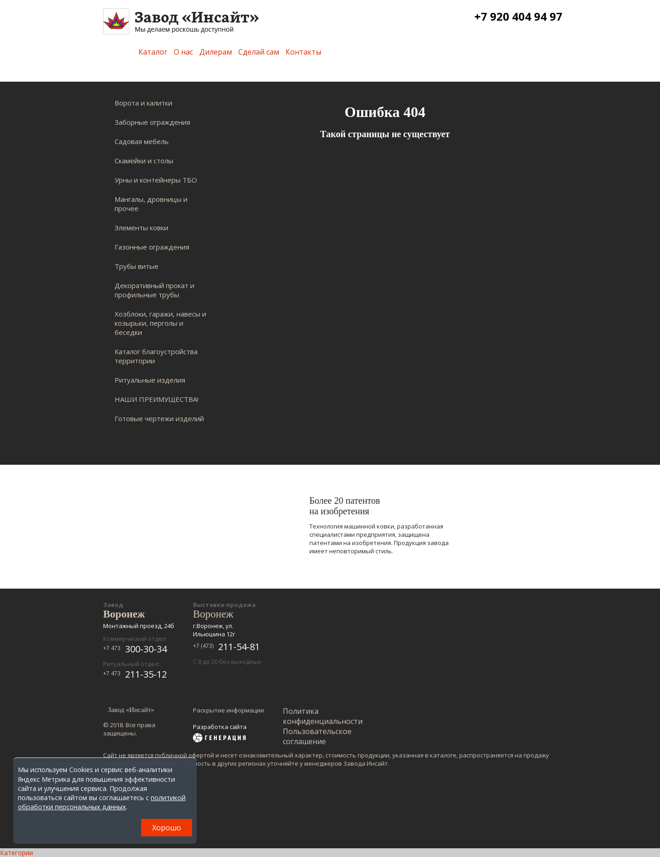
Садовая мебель (142, 141)
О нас (183, 52)
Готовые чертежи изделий (159, 418)
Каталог (152, 52)
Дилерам (215, 52)
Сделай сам (258, 52)
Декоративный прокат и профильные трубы (154, 290)
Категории (16, 852)
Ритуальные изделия (150, 379)
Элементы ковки (141, 227)
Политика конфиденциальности (323, 716)
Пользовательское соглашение (317, 736)
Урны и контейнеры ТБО (156, 179)
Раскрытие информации (228, 710)
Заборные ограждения (152, 122)
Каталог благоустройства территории (156, 356)
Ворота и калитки (143, 102)
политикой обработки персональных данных (102, 802)
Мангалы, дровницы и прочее (151, 204)
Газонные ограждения (152, 246)
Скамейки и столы (144, 160)
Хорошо (166, 828)
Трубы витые (137, 266)
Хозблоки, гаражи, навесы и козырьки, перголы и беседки (160, 323)
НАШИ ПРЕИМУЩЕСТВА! (156, 399)
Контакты (303, 52)
